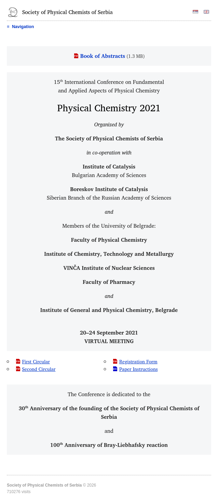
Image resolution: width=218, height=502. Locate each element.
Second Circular (39, 369)
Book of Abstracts (102, 55)
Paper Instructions (138, 369)
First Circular (36, 361)
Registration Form (138, 361)
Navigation (20, 26)
